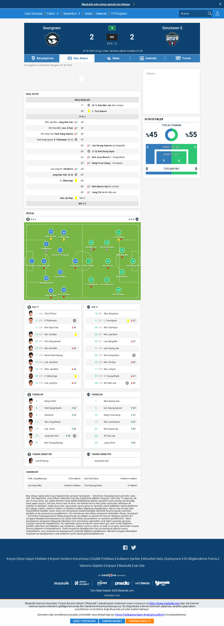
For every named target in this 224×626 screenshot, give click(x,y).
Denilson (68, 169)
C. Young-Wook (117, 157)
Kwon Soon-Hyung (54, 355)
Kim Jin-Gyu (113, 186)
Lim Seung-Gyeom (102, 145)
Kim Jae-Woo (110, 334)
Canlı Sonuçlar (34, 13)
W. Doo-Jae (109, 436)
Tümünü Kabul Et (140, 621)
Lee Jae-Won (51, 362)
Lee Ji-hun (67, 128)
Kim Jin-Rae (66, 198)
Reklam (42, 559)
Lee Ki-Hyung (41, 461)
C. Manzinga (66, 180)
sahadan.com (112, 595)
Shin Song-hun (111, 314)
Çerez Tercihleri (84, 621)
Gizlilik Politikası (102, 559)
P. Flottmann (60, 139)
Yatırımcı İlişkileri (91, 566)
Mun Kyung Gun (112, 401)
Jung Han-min (65, 122)
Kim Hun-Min (55, 128)
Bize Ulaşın (26, 559)
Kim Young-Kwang (54, 443)
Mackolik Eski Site (132, 566)
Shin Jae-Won (51, 122)
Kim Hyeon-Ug (99, 186)
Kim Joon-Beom (100, 157)
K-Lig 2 (99, 51)
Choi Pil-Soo (50, 314)
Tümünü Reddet (112, 621)
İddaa (88, 13)
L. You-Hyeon (99, 111)
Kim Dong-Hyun (106, 151)
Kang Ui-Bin (50, 401)
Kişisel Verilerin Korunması (69, 559)
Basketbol (69, 13)
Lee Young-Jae (111, 348)
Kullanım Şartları (128, 559)
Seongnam (52, 28)
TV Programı (119, 13)
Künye (11, 559)
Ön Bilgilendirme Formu (200, 559)
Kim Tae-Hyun (111, 327)
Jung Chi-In (98, 192)
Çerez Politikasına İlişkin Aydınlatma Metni (139, 614)
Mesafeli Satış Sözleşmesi (162, 559)
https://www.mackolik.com (164, 603)
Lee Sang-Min (118, 145)
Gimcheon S (172, 28)
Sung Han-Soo (102, 461)
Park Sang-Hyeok (64, 134)
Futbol (51, 13)
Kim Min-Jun (104, 105)
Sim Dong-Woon (53, 422)
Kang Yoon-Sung (101, 163)
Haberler (101, 13)
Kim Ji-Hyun (117, 105)
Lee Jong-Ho (57, 169)
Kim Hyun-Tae (47, 134)
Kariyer (111, 566)
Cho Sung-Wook (52, 341)
